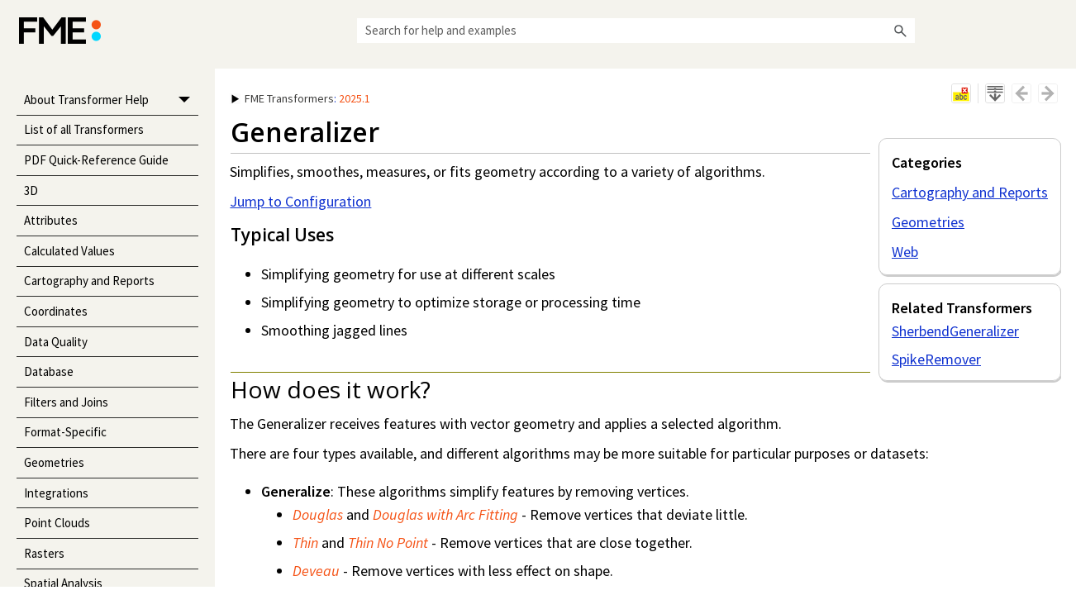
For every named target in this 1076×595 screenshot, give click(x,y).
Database (49, 371)
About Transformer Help (111, 100)
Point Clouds (57, 523)
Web (905, 251)
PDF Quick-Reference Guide (96, 160)
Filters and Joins (66, 402)
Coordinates (56, 311)
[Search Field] (636, 30)
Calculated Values (69, 251)
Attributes (51, 220)
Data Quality (56, 342)
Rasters (44, 553)
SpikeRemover (936, 359)
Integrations (56, 493)
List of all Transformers (84, 129)
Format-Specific (65, 432)
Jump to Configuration (300, 201)
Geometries (54, 462)
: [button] (300, 98)
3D (31, 190)
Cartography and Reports (89, 280)
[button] (900, 30)
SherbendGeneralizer (955, 330)
